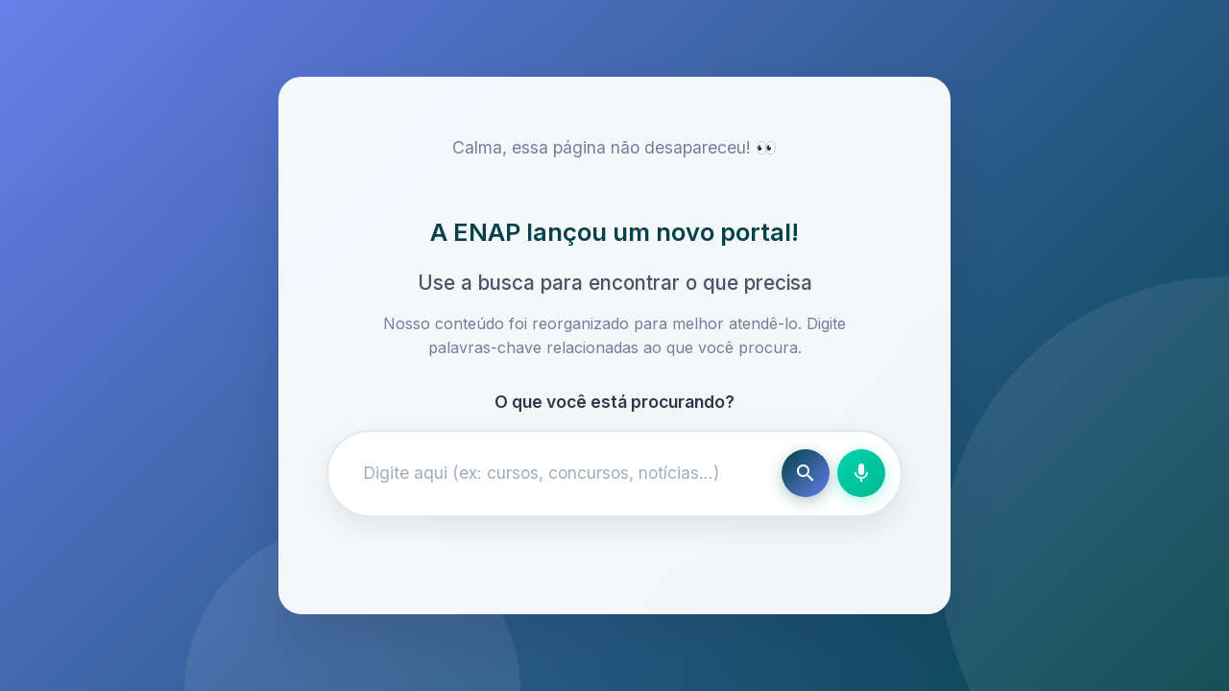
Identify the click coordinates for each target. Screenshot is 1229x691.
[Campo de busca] (559, 473)
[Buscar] (806, 473)
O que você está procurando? (614, 402)
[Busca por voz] (861, 473)
